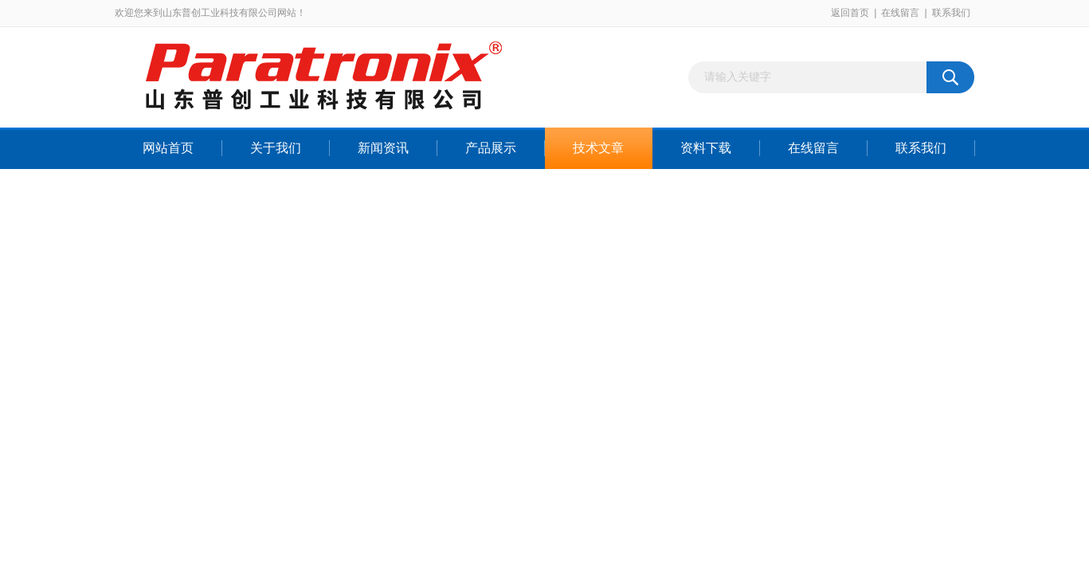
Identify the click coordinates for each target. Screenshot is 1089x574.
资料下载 (705, 148)
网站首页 (168, 148)
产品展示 (490, 148)
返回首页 (850, 12)
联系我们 (951, 12)
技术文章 (598, 148)
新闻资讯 (383, 148)
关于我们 (275, 148)
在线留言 (900, 12)
